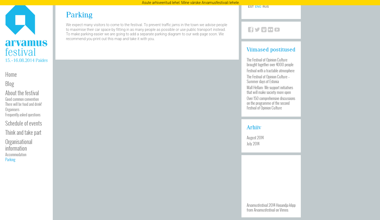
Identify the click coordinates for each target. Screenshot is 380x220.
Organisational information (18, 144)
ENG (258, 6)
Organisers (12, 109)
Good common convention (22, 99)
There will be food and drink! (23, 104)
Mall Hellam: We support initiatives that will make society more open (270, 89)
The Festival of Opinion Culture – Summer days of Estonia (268, 79)
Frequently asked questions (22, 114)
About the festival (22, 93)
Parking (10, 159)
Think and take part (23, 132)
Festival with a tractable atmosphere (270, 70)
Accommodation (15, 154)
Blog (9, 83)
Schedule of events (23, 123)
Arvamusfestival (264, 210)
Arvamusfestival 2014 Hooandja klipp (271, 205)
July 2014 (253, 143)
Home (11, 74)
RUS (266, 6)
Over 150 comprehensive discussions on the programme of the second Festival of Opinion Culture (271, 103)
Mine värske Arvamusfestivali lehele (210, 3)
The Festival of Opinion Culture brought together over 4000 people (270, 62)
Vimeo (284, 210)
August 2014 (255, 137)
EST (251, 6)
